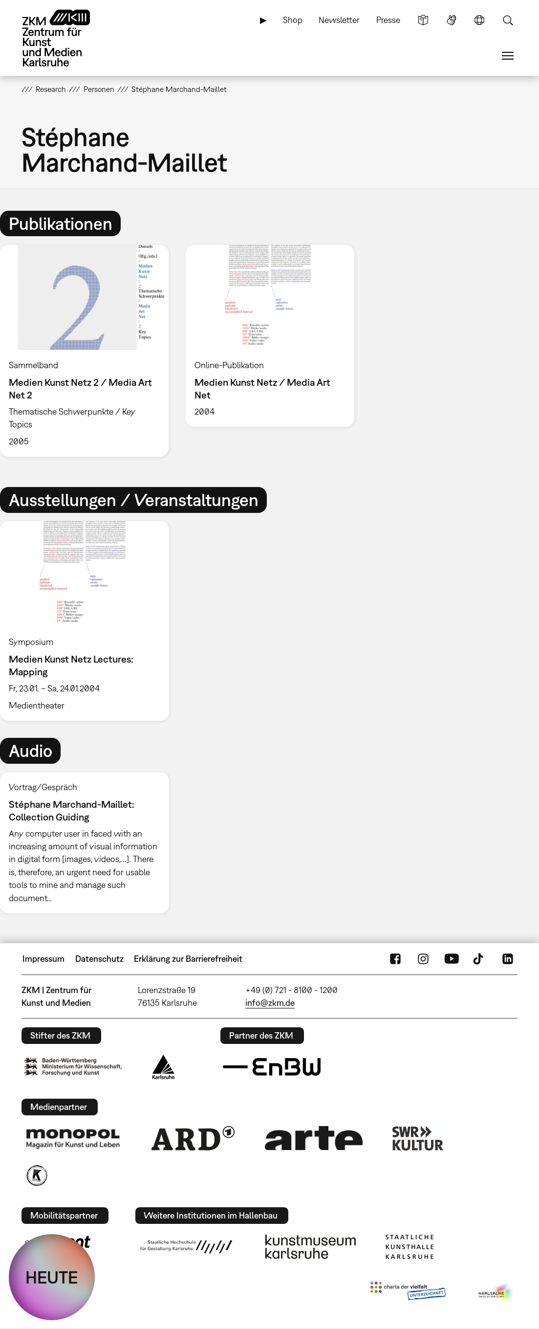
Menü (507, 55)
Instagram (423, 959)
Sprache (479, 20)
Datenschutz (99, 958)
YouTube (451, 959)
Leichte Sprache (423, 20)
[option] (270, 336)
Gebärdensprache (451, 20)
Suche (507, 20)
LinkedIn (507, 959)
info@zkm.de (270, 1002)
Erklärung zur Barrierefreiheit (188, 958)
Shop (292, 20)
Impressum (43, 958)
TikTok (479, 959)
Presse (388, 20)
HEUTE (51, 1277)
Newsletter (339, 20)
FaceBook (395, 959)
